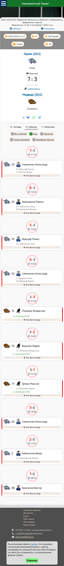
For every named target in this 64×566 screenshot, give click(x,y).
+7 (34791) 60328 (23, 533)
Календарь (49, 28)
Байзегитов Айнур (32, 453)
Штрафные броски (43, 139)
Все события (19, 134)
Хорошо (32, 560)
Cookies (34, 544)
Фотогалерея (29, 522)
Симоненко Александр (34, 421)
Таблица (17, 28)
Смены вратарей (20, 139)
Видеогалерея (29, 525)
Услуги (26, 516)
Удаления (47, 134)
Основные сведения (32, 510)
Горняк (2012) (32, 54)
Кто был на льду (33, 493)
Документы (28, 513)
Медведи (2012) (32, 95)
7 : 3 (32, 79)
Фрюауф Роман (30, 239)
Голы (33, 134)
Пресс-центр (28, 519)
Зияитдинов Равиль (33, 201)
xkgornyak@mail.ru (24, 537)
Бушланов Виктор (32, 488)
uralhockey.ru (33, 88)
